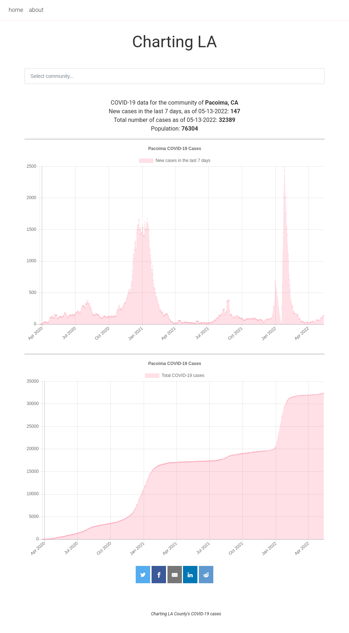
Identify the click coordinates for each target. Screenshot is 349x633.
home (16, 9)
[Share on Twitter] (143, 574)
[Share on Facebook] (159, 574)
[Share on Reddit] (206, 574)
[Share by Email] (174, 574)
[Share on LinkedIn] (190, 574)
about (36, 9)
